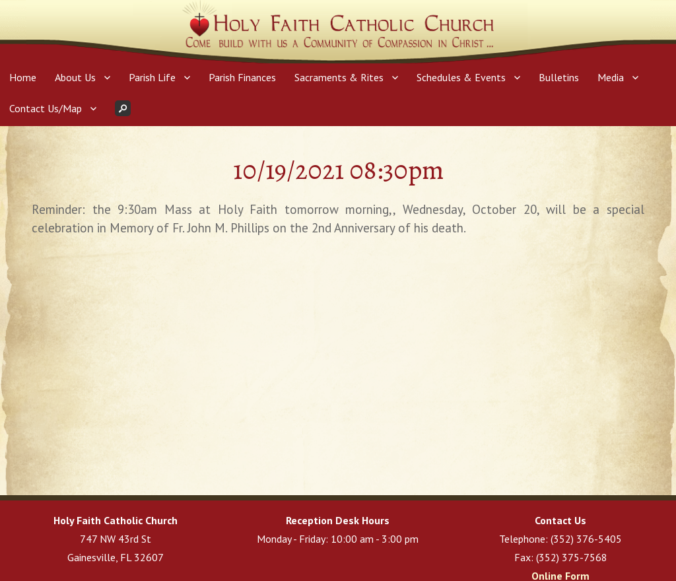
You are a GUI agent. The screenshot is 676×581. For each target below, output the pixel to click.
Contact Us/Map (45, 108)
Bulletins (559, 77)
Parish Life (152, 77)
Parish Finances (242, 77)
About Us (75, 77)
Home (22, 77)
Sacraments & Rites (339, 77)
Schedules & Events (461, 77)
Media (610, 77)
